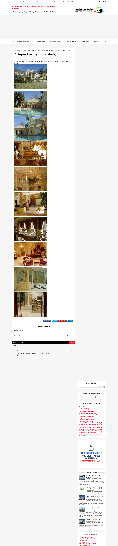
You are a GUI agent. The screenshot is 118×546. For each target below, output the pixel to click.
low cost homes (49, 498)
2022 (16, 404)
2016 (16, 418)
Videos (46, 479)
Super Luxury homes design (38, 50)
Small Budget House (50, 434)
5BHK (97, 63)
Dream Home (48, 516)
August (16, 444)
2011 (16, 429)
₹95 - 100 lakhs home (84, 231)
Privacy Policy (82, 302)
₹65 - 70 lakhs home (84, 221)
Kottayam (16, 473)
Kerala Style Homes (50, 446)
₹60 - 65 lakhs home (84, 219)
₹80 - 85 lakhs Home (84, 226)
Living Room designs (50, 467)
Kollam (15, 472)
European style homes (51, 500)
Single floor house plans (85, 86)
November (17, 438)
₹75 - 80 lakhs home (84, 224)
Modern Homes (32, 1)
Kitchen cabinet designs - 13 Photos (93, 436)
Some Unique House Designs (91, 416)
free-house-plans (49, 442)
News (79, 1)
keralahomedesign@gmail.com (86, 500)
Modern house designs (51, 419)
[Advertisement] (59, 27)
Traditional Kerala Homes (52, 454)
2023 (16, 402)
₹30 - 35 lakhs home (84, 211)
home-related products (90, 457)
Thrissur (15, 483)
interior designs (92, 456)
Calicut (22, 475)
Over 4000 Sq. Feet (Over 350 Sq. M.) (89, 97)
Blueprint (47, 530)
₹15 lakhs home (83, 207)
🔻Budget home (72, 41)
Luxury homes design (24, 50)
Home (14, 1)
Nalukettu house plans (51, 528)
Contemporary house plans (86, 79)
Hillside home (48, 524)
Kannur (15, 468)
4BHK (93, 63)
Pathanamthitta (18, 480)
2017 (16, 416)
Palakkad (15, 478)
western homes (51, 50)
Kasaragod (16, 470)
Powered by (91, 258)
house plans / (87, 81)
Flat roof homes (49, 423)
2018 (16, 413)
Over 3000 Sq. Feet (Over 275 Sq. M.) (89, 95)
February (17, 458)
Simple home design (50, 495)
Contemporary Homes (42, 1)
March (16, 456)
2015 (16, 420)
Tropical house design (51, 491)
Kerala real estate (49, 534)
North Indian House (50, 497)
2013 (16, 424)
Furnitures (47, 526)
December (17, 435)
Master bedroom (49, 506)
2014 (16, 422)
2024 (16, 400)
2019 (16, 411)
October (16, 440)
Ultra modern (48, 477)
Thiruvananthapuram (19, 481)
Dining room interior (50, 489)
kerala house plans (50, 520)
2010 (16, 431)
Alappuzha (16, 464)
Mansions (81, 102)
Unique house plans (84, 84)
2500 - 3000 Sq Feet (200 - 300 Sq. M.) (90, 94)
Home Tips (81, 73)
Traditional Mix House (51, 518)
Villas (46, 440)
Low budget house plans (86, 78)
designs (83, 74)
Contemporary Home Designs (53, 421)
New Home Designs (50, 452)
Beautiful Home (49, 430)
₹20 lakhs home (83, 208)
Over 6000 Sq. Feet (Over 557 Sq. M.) (89, 99)
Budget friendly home (51, 465)
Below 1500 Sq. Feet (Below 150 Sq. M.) (90, 91)
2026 (16, 395)
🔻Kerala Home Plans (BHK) (25, 41)
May (15, 451)
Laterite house (49, 512)
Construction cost (50, 471)
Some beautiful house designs (91, 409)
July (15, 446)
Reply (19, 355)
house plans (85, 83)
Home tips (47, 522)
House (84, 76)
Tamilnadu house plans (85, 87)
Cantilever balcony (50, 532)
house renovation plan (51, 510)
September (17, 442)
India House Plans (49, 426)
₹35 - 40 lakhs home (84, 213)
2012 (16, 427)
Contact (75, 1)
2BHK (84, 63)
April (15, 453)
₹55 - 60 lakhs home (84, 218)
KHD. (46, 543)
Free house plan (41, 41)
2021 (16, 407)
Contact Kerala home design (94, 153)
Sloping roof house (50, 424)
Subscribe (91, 253)
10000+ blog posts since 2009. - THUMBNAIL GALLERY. (26, 543)
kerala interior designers (52, 508)
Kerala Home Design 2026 (56, 41)
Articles (46, 475)
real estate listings (91, 465)
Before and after (49, 536)
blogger (71, 342)
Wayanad (15, 484)
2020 (16, 409)
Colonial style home (50, 444)
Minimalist (47, 504)
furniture (100, 456)
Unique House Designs (51, 469)
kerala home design (50, 417)
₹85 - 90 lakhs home (84, 227)
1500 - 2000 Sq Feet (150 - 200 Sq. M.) (89, 92)
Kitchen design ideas (51, 493)
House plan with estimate (52, 487)
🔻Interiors (95, 41)
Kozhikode (16, 475)
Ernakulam (16, 465)
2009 (16, 433)
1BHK (79, 63)
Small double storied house (53, 448)
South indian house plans (52, 460)
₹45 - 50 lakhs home (84, 215)
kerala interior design (51, 461)
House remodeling (50, 514)
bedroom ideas (49, 481)
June (15, 449)
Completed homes (50, 463)
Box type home (49, 438)
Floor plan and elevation (52, 450)
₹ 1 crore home (82, 232)
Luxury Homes (63, 1)
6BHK (101, 63)
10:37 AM (72, 350)
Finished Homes (84, 41)
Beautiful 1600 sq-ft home (93, 186)
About (69, 1)
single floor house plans (51, 473)
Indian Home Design (50, 458)
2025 (16, 398)
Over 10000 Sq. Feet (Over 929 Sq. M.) (90, 100)
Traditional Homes (54, 1)
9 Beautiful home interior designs (92, 403)
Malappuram (16, 476)
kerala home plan (49, 428)
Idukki (14, 467)
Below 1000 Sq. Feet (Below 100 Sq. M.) (90, 89)
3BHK (88, 63)
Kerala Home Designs (22, 1)
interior (46, 436)
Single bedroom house (51, 537)
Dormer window (49, 485)
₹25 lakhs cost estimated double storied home (93, 142)
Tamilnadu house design (52, 483)
